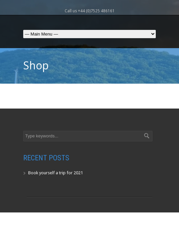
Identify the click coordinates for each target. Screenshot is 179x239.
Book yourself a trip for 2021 (55, 172)
